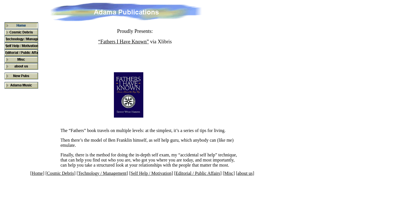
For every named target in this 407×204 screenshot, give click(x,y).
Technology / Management (102, 173)
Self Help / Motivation (151, 173)
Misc (228, 173)
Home (37, 173)
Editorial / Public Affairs (198, 173)
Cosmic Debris (60, 173)
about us (245, 173)
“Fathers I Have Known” (123, 41)
